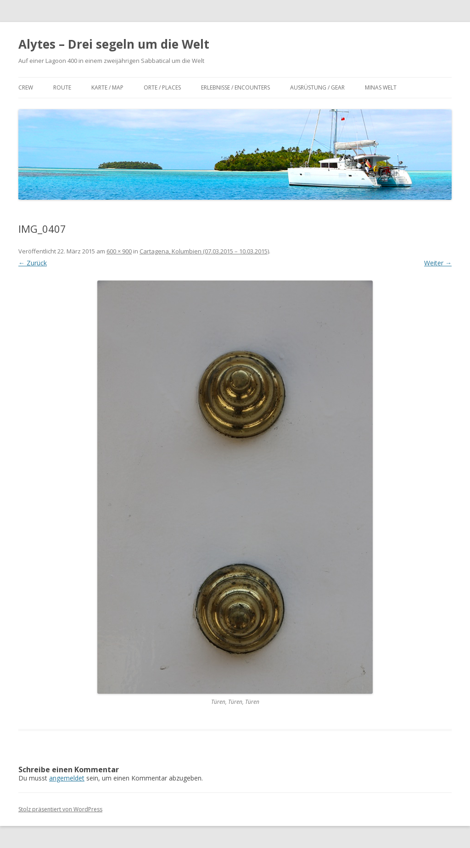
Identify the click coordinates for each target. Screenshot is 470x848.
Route (62, 87)
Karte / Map (107, 87)
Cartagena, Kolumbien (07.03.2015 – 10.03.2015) (204, 251)
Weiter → (438, 262)
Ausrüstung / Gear (317, 87)
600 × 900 (119, 251)
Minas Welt (381, 87)
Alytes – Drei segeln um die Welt (113, 44)
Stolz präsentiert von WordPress (60, 809)
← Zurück (32, 262)
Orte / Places (162, 87)
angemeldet (66, 778)
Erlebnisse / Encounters (235, 87)
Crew (25, 87)
